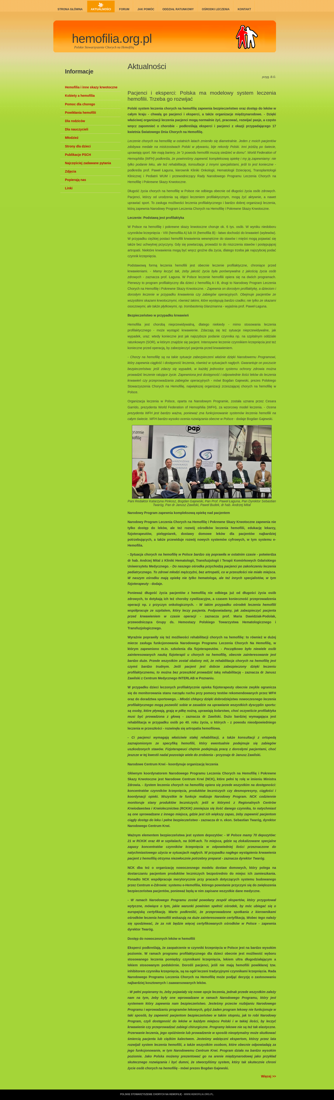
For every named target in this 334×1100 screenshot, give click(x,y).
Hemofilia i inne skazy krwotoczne (91, 87)
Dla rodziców (75, 121)
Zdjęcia (70, 171)
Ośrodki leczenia (215, 9)
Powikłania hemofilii (80, 112)
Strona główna (70, 9)
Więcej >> (268, 1076)
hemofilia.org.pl (112, 38)
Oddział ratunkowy (178, 9)
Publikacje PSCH (78, 155)
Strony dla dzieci (78, 146)
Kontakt (244, 9)
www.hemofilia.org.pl (198, 1094)
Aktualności (101, 9)
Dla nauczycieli (76, 129)
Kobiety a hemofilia (80, 95)
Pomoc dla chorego (80, 104)
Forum (124, 9)
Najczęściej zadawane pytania (88, 163)
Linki (69, 188)
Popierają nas (75, 180)
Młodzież (71, 138)
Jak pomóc (146, 9)
